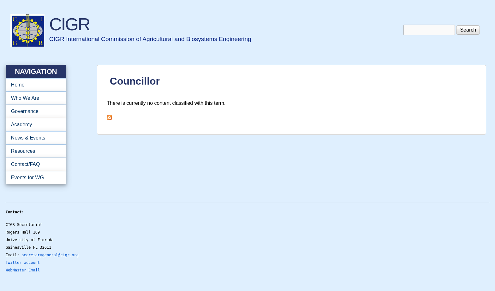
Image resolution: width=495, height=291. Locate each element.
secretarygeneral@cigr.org (50, 255)
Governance (34, 111)
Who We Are (34, 98)
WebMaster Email (23, 270)
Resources (34, 151)
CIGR (69, 24)
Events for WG (27, 177)
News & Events (34, 138)
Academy (34, 125)
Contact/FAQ (34, 164)
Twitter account (23, 262)
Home (18, 84)
